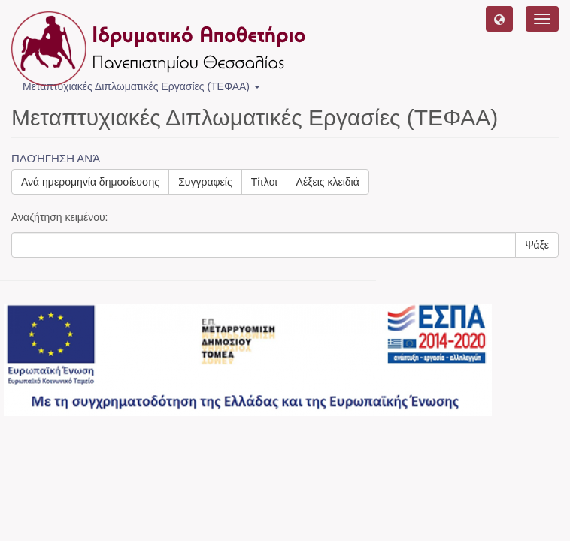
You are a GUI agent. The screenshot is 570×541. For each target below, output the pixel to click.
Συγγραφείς (205, 182)
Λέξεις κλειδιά (327, 182)
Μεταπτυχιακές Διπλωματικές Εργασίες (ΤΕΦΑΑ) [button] (141, 86)
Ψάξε (537, 245)
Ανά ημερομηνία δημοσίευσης (90, 182)
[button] (499, 19)
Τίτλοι (264, 182)
